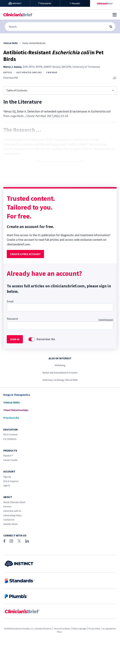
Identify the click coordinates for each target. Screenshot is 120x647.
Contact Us (8, 519)
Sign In (6, 485)
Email (10, 301)
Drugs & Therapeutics (16, 394)
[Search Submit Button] (111, 26)
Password (12, 318)
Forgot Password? (106, 319)
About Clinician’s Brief (14, 502)
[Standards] (45, 3)
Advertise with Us (12, 510)
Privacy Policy (94, 628)
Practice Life (11, 417)
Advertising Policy (12, 515)
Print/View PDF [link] (10, 77)
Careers (7, 506)
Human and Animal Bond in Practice (60, 372)
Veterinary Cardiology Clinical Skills (60, 379)
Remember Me (45, 339)
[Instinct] (15, 3)
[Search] (60, 26)
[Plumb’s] (75, 3)
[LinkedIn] (27, 541)
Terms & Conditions (62, 628)
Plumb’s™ (8, 455)
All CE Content (10, 434)
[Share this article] (115, 78)
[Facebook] (4, 541)
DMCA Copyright (79, 628)
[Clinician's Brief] (105, 3)
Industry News (10, 524)
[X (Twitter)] (19, 541)
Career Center (10, 460)
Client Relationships (15, 410)
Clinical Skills (11, 402)
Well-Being (60, 365)
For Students (10, 438)
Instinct (48, 628)
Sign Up (7, 476)
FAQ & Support (10, 481)
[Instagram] (11, 541)
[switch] (31, 339)
